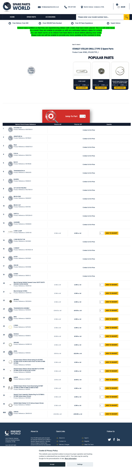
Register (85, 441)
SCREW (16, 274)
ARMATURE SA (18, 136)
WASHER (16, 342)
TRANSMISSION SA (19, 171)
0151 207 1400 (70, 7)
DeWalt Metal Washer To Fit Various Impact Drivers (29, 403)
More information (71, 458)
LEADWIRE (17, 222)
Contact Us (61, 441)
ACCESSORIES (50, 17)
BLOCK (16, 162)
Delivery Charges (62, 444)
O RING (16, 325)
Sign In (84, 438)
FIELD (15, 145)
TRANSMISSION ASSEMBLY (21, 308)
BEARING (101, 81)
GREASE (16, 412)
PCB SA (16, 153)
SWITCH (16, 213)
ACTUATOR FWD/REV (20, 188)
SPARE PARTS (31, 17)
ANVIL (15, 351)
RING (15, 317)
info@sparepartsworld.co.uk (48, 7)
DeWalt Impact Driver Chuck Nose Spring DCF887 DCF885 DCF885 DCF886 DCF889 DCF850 (28, 386)
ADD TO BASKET (81, 88)
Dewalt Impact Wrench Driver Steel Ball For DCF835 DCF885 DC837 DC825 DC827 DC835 (29, 369)
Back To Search (76, 44)
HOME (12, 17)
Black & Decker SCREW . (21, 291)
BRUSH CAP (17, 205)
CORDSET (16, 248)
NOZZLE (16, 334)
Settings (79, 464)
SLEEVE (16, 377)
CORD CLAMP (81, 81)
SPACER (16, 265)
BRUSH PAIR (17, 196)
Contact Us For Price (89, 130)
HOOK (15, 256)
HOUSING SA (18, 128)
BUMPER (16, 179)
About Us (60, 438)
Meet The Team (87, 444)
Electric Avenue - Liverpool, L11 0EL (92, 7)
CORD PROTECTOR (19, 239)
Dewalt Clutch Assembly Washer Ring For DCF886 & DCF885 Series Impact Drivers (29, 395)
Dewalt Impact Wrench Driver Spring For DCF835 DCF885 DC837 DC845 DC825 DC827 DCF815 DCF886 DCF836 (119, 82)
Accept (52, 464)
